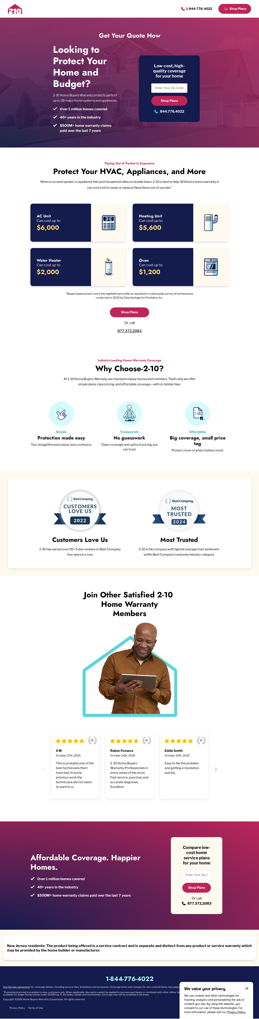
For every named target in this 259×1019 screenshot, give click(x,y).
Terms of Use (35, 1008)
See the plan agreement (16, 987)
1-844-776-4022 (199, 9)
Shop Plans (237, 9)
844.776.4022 (172, 111)
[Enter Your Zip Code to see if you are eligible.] (169, 88)
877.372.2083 (130, 331)
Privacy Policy (236, 1012)
